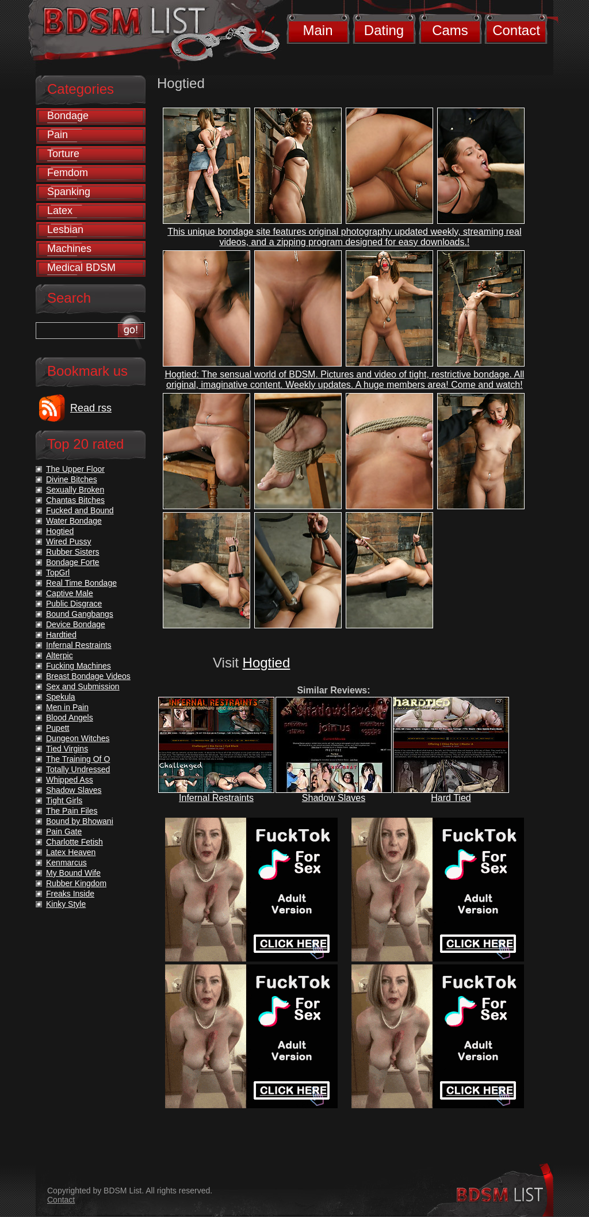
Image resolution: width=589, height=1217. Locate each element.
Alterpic (59, 655)
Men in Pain (67, 707)
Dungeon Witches (78, 738)
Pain (57, 134)
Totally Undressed (78, 769)
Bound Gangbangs (79, 614)
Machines (69, 248)
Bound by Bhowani (79, 821)
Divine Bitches (71, 479)
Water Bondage (74, 520)
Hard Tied (451, 798)
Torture (63, 153)
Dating (384, 30)
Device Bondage (75, 624)
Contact (516, 30)
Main (317, 30)
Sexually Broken (75, 489)
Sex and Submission (83, 686)
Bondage (68, 115)
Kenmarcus (66, 862)
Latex (59, 210)
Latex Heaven (70, 852)
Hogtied (266, 662)
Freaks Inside (70, 893)
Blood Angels (69, 717)
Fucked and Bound (80, 510)
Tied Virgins (67, 748)
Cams (450, 30)
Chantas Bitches (75, 500)
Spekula (60, 696)
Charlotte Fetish (74, 841)
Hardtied (61, 634)
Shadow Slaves (333, 798)
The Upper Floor (75, 469)
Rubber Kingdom (76, 883)
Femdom (67, 172)
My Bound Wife (73, 873)
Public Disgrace (74, 603)
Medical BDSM (81, 267)
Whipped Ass (69, 779)
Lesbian (65, 229)
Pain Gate (64, 831)
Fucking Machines (78, 665)
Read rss (91, 408)
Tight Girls (64, 800)
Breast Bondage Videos (88, 676)
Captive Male (69, 593)
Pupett (57, 728)
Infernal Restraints (216, 798)
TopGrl (58, 572)
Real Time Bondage (81, 582)
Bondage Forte (73, 562)
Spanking (68, 191)
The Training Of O (78, 759)
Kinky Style (66, 904)
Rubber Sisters (73, 551)
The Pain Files (71, 810)
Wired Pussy (68, 541)
